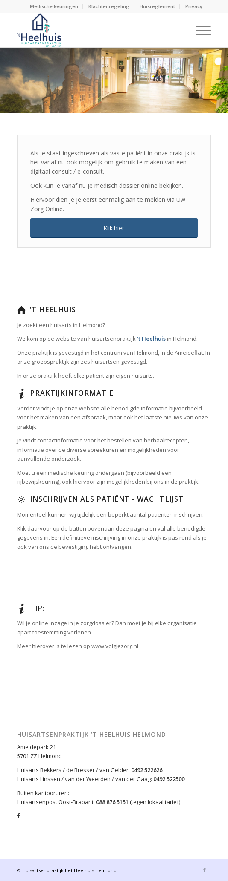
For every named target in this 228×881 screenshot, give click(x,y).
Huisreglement (157, 6)
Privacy (193, 6)
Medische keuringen (54, 6)
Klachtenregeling (108, 6)
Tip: (37, 608)
